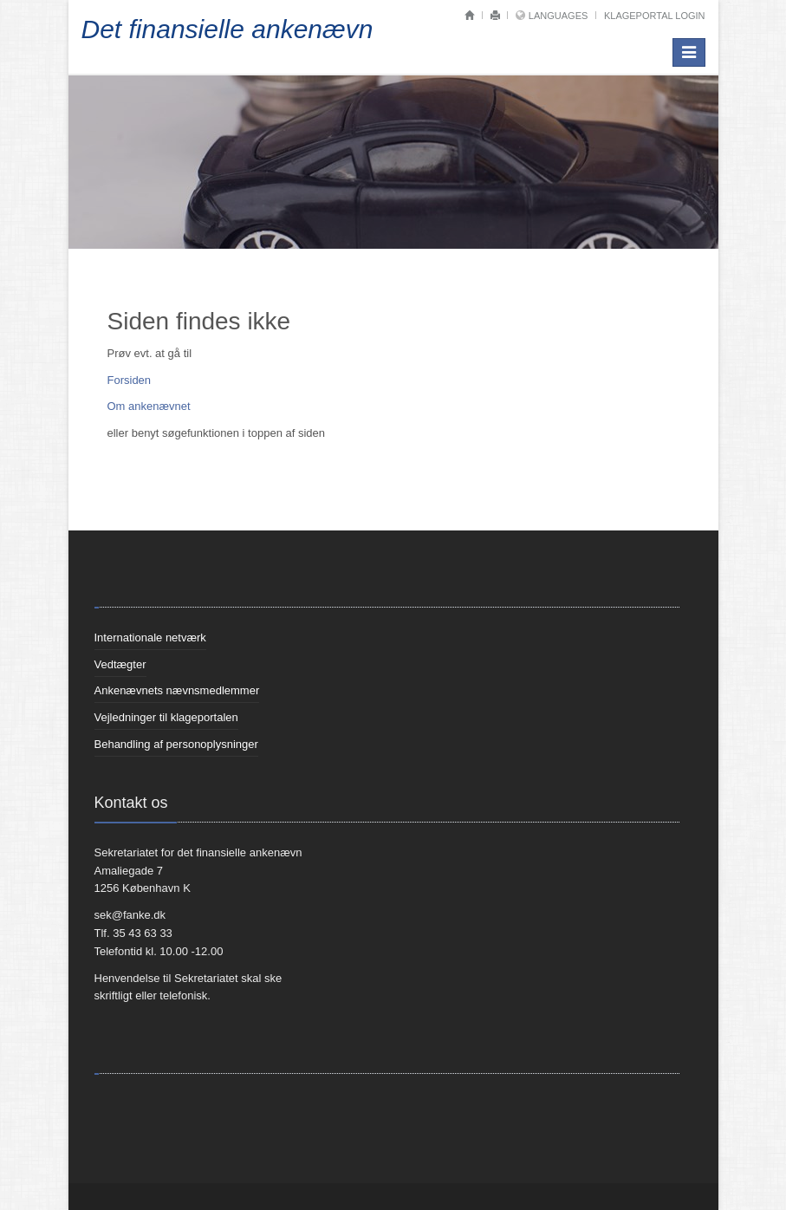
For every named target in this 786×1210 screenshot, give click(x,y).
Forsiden (129, 380)
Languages (558, 15)
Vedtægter (120, 664)
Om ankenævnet (149, 406)
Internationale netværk (150, 637)
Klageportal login (654, 15)
